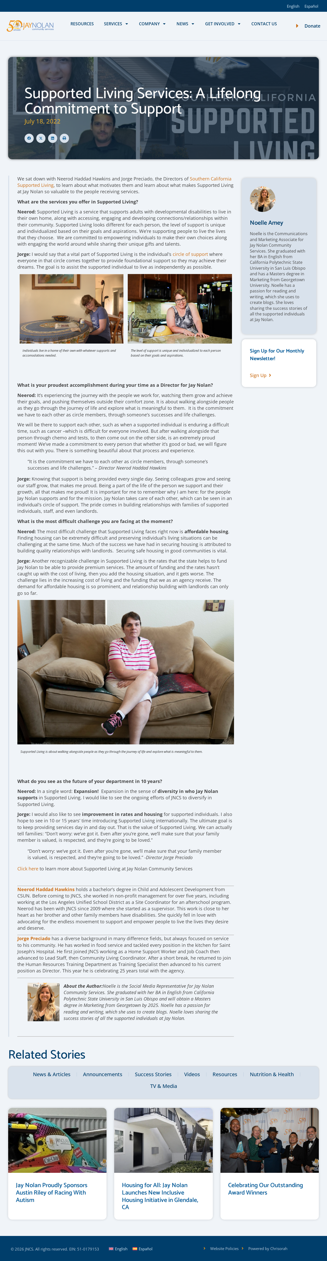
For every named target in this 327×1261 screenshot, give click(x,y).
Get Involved (223, 23)
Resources (82, 24)
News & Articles (52, 1074)
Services (116, 23)
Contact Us (264, 24)
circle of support (190, 254)
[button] (29, 138)
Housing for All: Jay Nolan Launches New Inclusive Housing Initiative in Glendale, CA (160, 1196)
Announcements (102, 1074)
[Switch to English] (293, 6)
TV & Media (163, 1086)
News (186, 23)
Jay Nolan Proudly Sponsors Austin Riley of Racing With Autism (51, 1192)
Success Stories (153, 1074)
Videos (192, 1074)
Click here (27, 869)
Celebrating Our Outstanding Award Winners (265, 1189)
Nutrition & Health (272, 1074)
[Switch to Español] (311, 6)
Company (152, 23)
